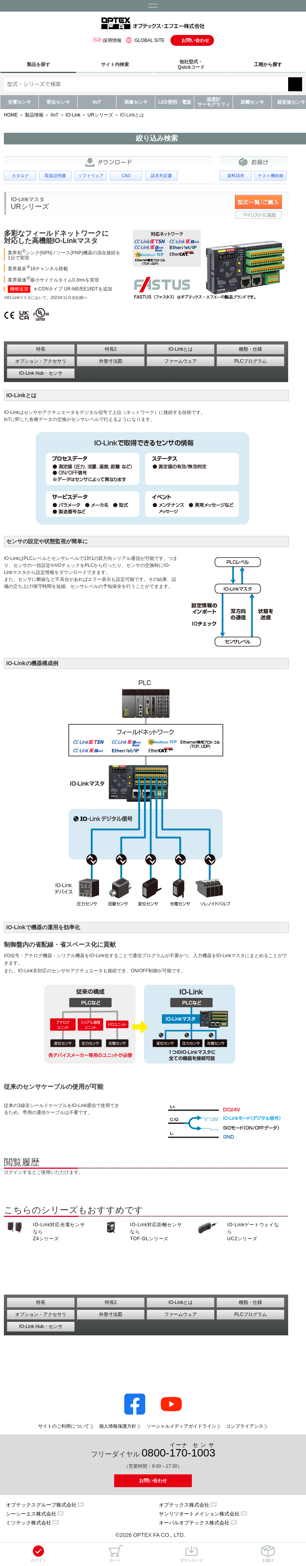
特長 (40, 349)
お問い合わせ (195, 40)
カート (115, 1554)
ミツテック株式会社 (28, 1523)
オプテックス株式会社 (184, 1505)
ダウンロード (191, 1554)
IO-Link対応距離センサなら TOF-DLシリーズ (156, 1231)
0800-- (179, 1450)
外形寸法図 (110, 361)
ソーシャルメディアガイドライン (181, 1426)
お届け (268, 1554)
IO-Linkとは (181, 349)
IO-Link (73, 115)
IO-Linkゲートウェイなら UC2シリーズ (253, 1231)
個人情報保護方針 (117, 1426)
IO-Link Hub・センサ (41, 373)
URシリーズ (100, 115)
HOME (11, 115)
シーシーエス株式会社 (31, 1514)
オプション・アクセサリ (40, 361)
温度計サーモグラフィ (213, 102)
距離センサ (252, 102)
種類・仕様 (250, 349)
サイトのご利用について (63, 1426)
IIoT (97, 102)
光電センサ (19, 102)
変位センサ (58, 102)
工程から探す (268, 64)
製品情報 (34, 115)
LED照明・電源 (174, 102)
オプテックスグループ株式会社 (41, 1505)
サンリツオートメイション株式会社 (199, 1514)
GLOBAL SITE (144, 40)
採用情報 (107, 40)
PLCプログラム (250, 361)
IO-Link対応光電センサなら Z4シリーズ (59, 1231)
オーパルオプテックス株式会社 (194, 1523)
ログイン (38, 1554)
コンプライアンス (244, 1426)
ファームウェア (180, 361)
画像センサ (136, 102)
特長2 (111, 349)
